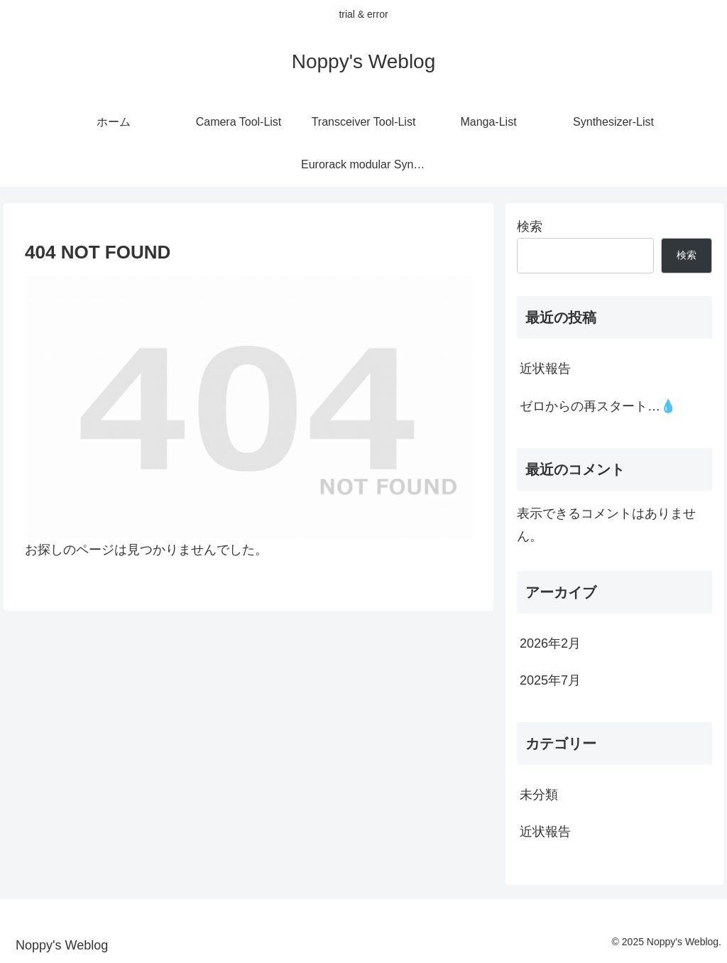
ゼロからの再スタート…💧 (598, 406)
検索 (529, 226)
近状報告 (545, 368)
